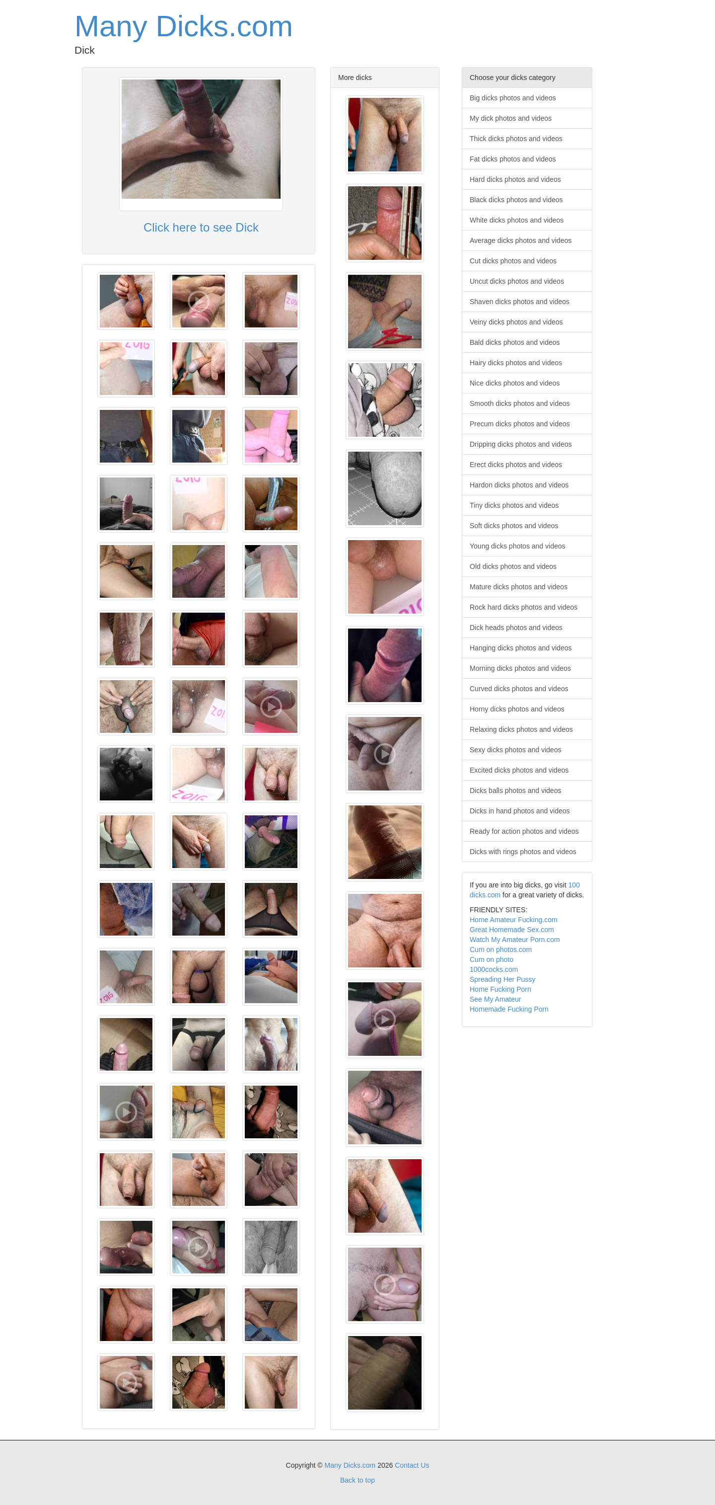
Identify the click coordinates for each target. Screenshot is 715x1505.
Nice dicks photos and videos (515, 383)
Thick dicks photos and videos (516, 139)
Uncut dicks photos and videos (517, 281)
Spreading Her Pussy (502, 979)
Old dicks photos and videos (513, 566)
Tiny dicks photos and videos (514, 505)
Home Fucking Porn (500, 989)
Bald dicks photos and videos (515, 342)
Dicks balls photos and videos (515, 790)
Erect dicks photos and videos (516, 465)
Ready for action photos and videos (524, 831)
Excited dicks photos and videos (519, 770)
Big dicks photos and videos (513, 98)
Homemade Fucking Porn (509, 1009)
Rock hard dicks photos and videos (523, 607)
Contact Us (412, 1465)
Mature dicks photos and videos (519, 587)
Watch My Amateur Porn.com (515, 940)
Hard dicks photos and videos (515, 179)
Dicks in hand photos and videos (520, 811)
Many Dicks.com (183, 26)
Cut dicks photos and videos (513, 261)
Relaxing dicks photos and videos (521, 729)
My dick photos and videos (511, 118)
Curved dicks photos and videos (519, 689)
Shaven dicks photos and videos (520, 302)
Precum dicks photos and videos (520, 424)
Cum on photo (491, 959)
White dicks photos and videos (517, 220)
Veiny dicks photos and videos (516, 322)
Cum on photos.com (501, 949)
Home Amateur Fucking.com (514, 920)
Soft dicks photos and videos (514, 526)
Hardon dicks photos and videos (519, 485)
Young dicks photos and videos (518, 546)
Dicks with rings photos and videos (523, 852)
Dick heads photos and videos (516, 628)
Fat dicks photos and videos (513, 159)
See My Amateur (495, 999)
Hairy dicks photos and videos (516, 363)
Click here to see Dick (201, 227)
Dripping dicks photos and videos (521, 444)
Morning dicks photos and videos (520, 668)
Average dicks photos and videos (521, 240)
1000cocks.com (494, 969)
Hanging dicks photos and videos (521, 648)
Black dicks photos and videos (516, 200)
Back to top (357, 1480)
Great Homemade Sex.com (512, 930)
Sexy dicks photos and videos (515, 750)
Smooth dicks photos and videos (520, 403)
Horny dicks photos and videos (517, 709)
